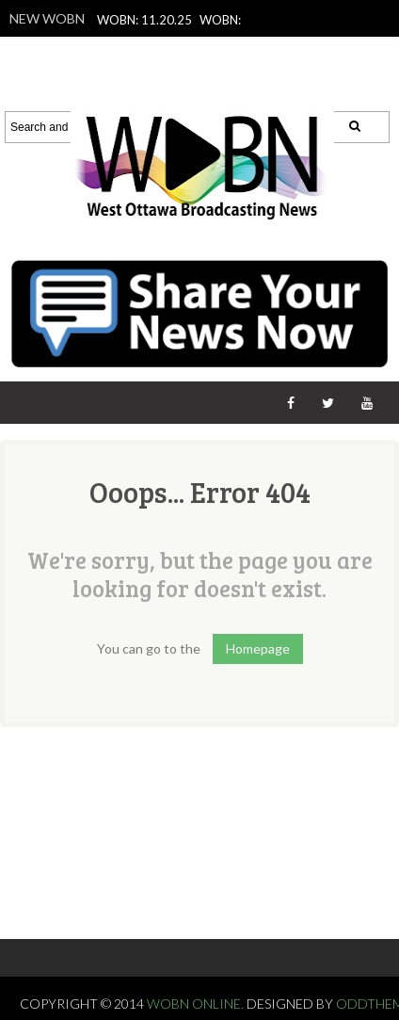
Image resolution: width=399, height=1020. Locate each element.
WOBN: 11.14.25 (195, 95)
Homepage (258, 648)
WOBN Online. (197, 1004)
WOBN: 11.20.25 (144, 19)
